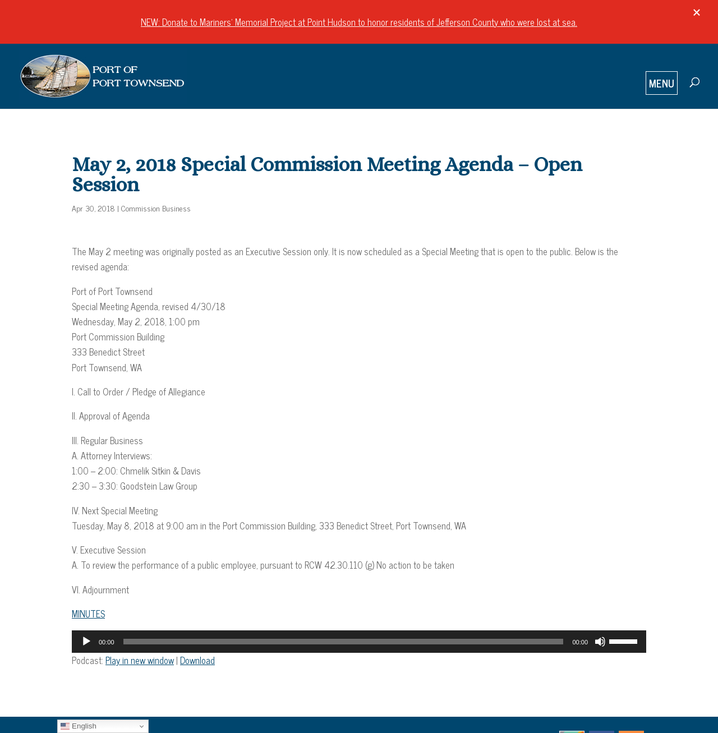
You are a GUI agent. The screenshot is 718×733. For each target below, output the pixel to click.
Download (197, 660)
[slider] (343, 641)
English (78, 726)
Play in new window (139, 660)
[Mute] (600, 641)
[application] (359, 641)
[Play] (86, 641)
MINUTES (88, 613)
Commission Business (156, 207)
